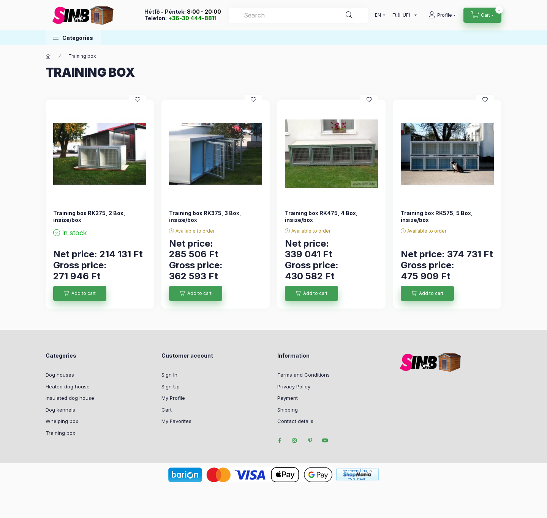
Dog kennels (60, 410)
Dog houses (60, 375)
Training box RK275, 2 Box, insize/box (89, 216)
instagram (294, 440)
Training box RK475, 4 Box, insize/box (321, 216)
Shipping (287, 410)
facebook (279, 440)
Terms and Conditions (303, 375)
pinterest (310, 440)
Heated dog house (68, 386)
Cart (166, 410)
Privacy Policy (293, 386)
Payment (287, 398)
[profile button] (442, 15)
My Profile (173, 398)
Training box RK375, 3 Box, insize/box (205, 216)
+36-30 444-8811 (192, 18)
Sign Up (170, 386)
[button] (73, 37)
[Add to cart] (79, 293)
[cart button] (482, 15)
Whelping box (62, 421)
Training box (60, 433)
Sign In (169, 375)
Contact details (295, 421)
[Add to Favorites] (137, 99)
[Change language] (378, 15)
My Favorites (176, 421)
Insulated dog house (70, 398)
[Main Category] (48, 56)
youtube (325, 440)
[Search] (298, 15)
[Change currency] (403, 15)
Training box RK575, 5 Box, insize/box (437, 216)
